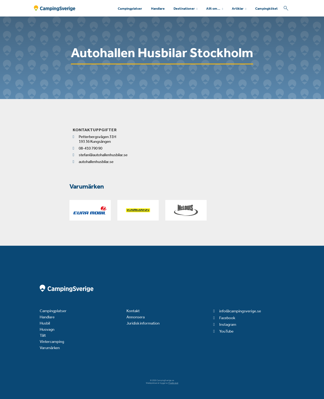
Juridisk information (143, 323)
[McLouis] (186, 210)
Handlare (158, 9)
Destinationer (184, 9)
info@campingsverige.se (240, 311)
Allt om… (213, 9)
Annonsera (135, 317)
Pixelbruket (173, 383)
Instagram (227, 324)
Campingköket (266, 9)
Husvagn (47, 329)
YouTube (226, 331)
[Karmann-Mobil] (138, 210)
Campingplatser (130, 9)
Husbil (45, 323)
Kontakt (133, 310)
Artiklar (237, 9)
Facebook (227, 317)
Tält (43, 335)
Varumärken (50, 347)
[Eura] (90, 210)
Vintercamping (52, 341)
